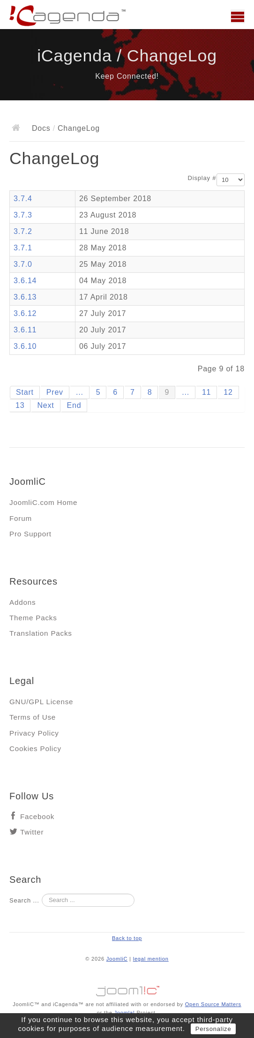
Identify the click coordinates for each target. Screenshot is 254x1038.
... (79, 392)
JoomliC (117, 959)
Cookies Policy (35, 748)
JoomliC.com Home (43, 502)
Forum (20, 518)
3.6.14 (25, 281)
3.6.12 (25, 313)
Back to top (127, 938)
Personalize (213, 1028)
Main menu (238, 16)
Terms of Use (32, 717)
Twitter (32, 831)
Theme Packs (33, 618)
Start (25, 392)
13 (19, 405)
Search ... (24, 900)
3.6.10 (25, 346)
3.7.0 (23, 264)
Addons (22, 602)
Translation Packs (40, 633)
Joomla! (124, 1012)
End (74, 405)
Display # (202, 177)
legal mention (151, 959)
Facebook (37, 816)
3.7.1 (23, 248)
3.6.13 (25, 297)
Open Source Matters (213, 1004)
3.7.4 (23, 199)
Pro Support (30, 534)
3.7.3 (23, 215)
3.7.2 (23, 231)
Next (45, 405)
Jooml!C (127, 989)
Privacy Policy (34, 733)
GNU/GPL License (41, 702)
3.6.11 (25, 330)
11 (206, 392)
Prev (54, 392)
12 (228, 392)
